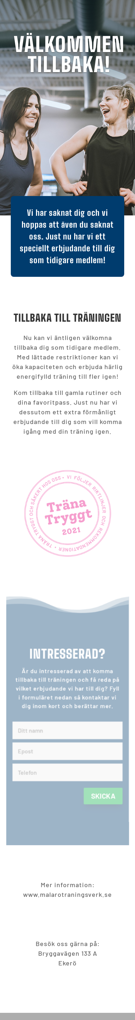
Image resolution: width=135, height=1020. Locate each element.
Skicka (106, 803)
